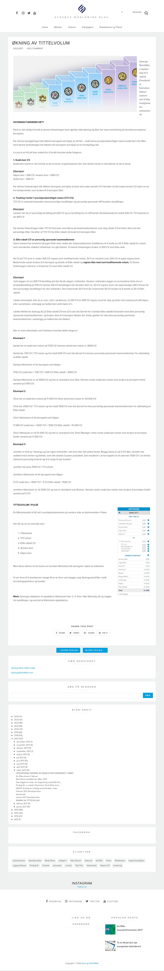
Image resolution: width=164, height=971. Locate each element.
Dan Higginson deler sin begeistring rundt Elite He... (38, 783)
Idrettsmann (120, 861)
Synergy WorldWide (90, 964)
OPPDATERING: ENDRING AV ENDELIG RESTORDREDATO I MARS (44, 774)
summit (68, 866)
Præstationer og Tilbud (110, 27)
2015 (16, 814)
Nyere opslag (68, 651)
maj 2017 (21, 765)
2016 (16, 811)
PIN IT (103, 634)
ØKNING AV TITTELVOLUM (27, 801)
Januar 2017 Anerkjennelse (28, 798)
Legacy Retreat (19, 866)
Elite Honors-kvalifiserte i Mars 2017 (31, 780)
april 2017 (21, 768)
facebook (53, 902)
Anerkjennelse (35, 861)
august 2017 (22, 755)
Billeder (58, 27)
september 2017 (24, 752)
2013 (16, 820)
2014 (16, 817)
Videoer (72, 27)
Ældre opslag (95, 651)
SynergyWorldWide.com (22, 673)
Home (45, 27)
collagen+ (63, 861)
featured (88, 861)
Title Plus (79, 866)
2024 (16, 717)
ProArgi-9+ (34, 866)
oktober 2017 (23, 749)
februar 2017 (22, 804)
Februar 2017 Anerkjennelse (28, 792)
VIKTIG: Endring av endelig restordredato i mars (36, 789)
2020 (17, 730)
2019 (16, 733)
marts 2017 (22, 771)
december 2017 (24, 743)
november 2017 (24, 746)
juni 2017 (21, 761)
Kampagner (87, 27)
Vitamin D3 (105, 866)
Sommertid (20, 795)
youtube (110, 902)
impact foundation (136, 861)
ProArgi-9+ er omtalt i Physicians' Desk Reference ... (38, 786)
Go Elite (99, 861)
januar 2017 (22, 807)
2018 (16, 736)
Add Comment (35, 49)
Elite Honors (76, 861)
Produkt (45, 866)
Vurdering (117, 866)
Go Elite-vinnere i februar (27, 777)
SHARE (60, 634)
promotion (57, 866)
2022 (16, 724)
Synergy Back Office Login (23, 669)
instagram (73, 902)
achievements (19, 861)
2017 (16, 739)
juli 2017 (20, 758)
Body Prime (50, 861)
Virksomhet (92, 866)
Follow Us (82, 888)
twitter (93, 902)
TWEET (74, 634)
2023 (16, 720)
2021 (16, 727)
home (108, 861)
